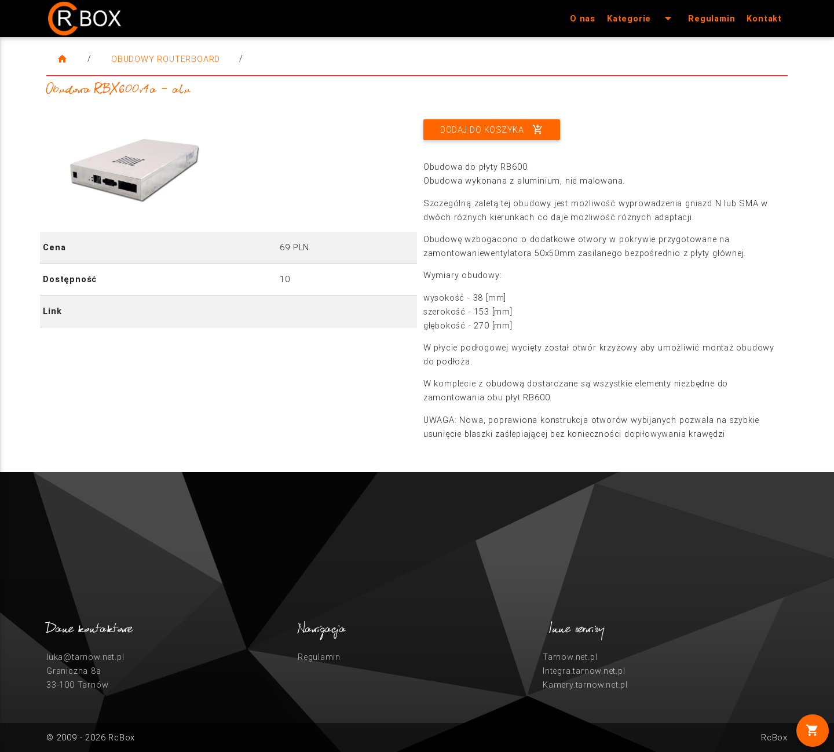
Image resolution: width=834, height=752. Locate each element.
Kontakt (764, 18)
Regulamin (711, 18)
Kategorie (641, 18)
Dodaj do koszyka (491, 129)
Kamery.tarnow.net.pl (585, 684)
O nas (582, 18)
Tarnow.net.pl (570, 656)
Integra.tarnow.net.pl (584, 670)
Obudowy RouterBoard (165, 58)
